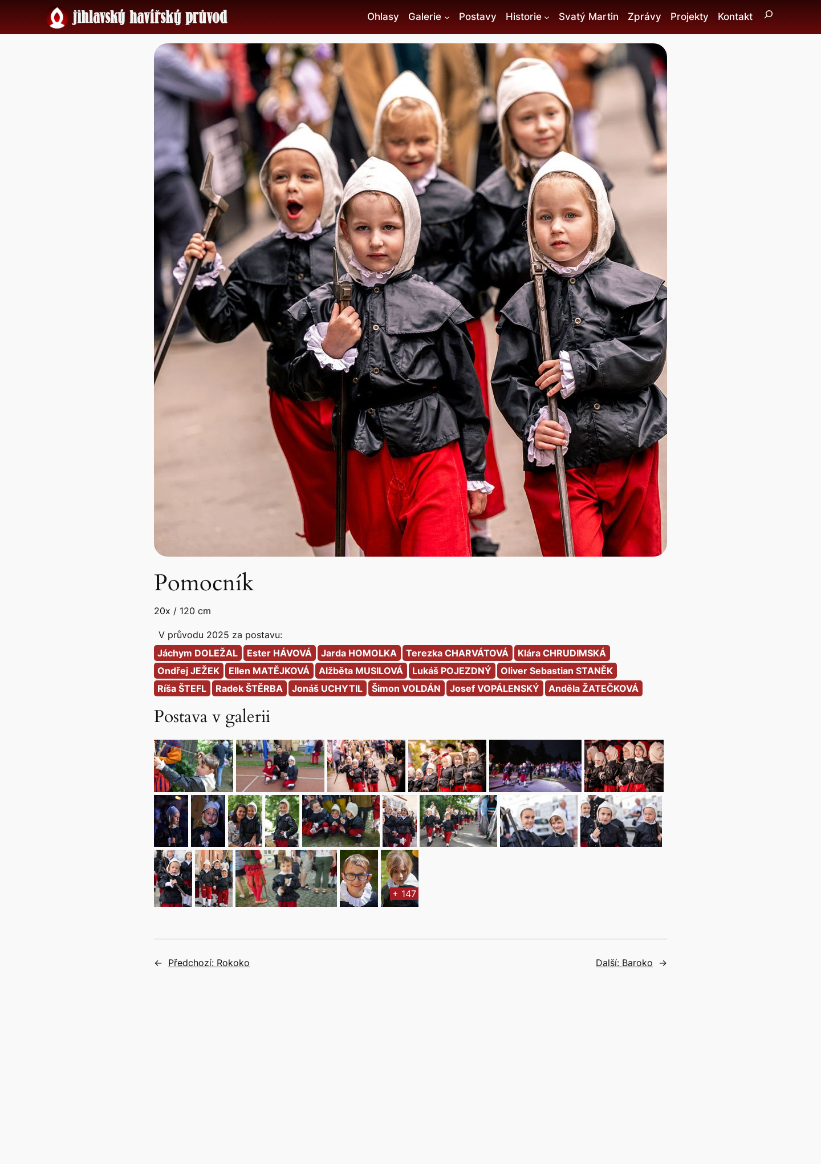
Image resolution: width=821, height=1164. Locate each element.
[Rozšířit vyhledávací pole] (768, 17)
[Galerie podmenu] (447, 17)
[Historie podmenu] (547, 17)
